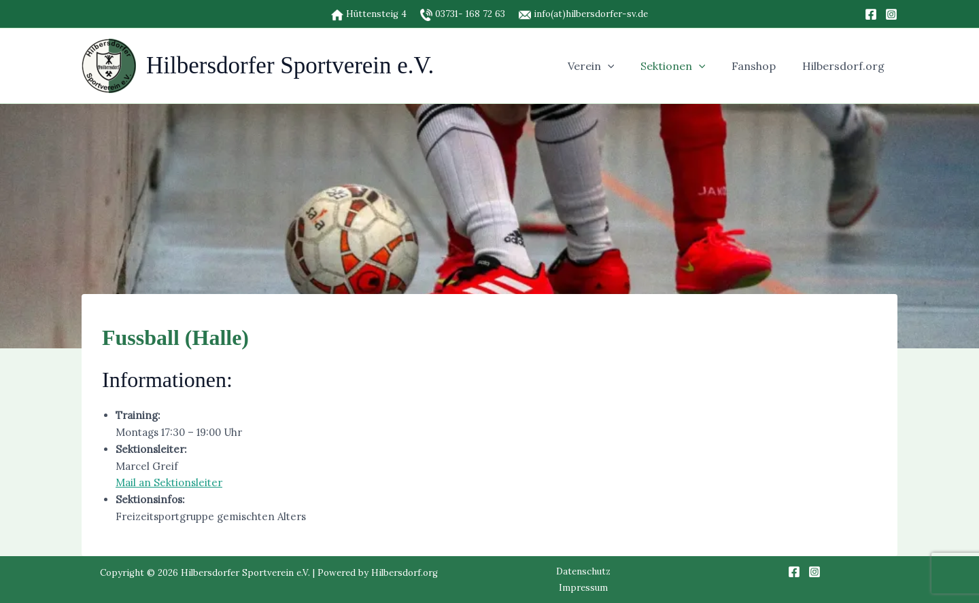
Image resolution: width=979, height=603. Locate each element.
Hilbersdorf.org (845, 66)
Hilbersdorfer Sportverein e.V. (290, 65)
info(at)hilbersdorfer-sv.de (583, 14)
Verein (606, 66)
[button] (623, 66)
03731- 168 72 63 (470, 14)
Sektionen (684, 66)
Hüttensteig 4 (375, 14)
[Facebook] (871, 14)
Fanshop (760, 66)
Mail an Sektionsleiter (169, 482)
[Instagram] (891, 14)
